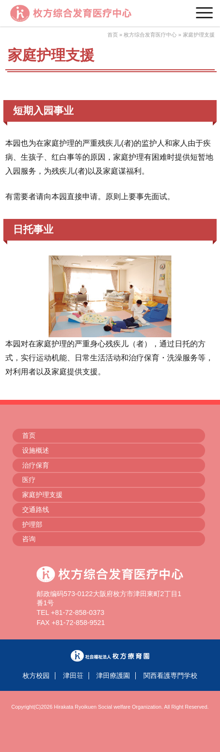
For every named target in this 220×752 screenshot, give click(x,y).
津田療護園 (113, 675)
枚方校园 (36, 675)
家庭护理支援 (42, 494)
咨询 (29, 539)
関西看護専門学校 (170, 675)
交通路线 (35, 509)
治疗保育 (35, 465)
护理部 (32, 524)
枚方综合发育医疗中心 (150, 35)
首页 (112, 35)
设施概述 (35, 450)
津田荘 (73, 675)
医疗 (29, 480)
